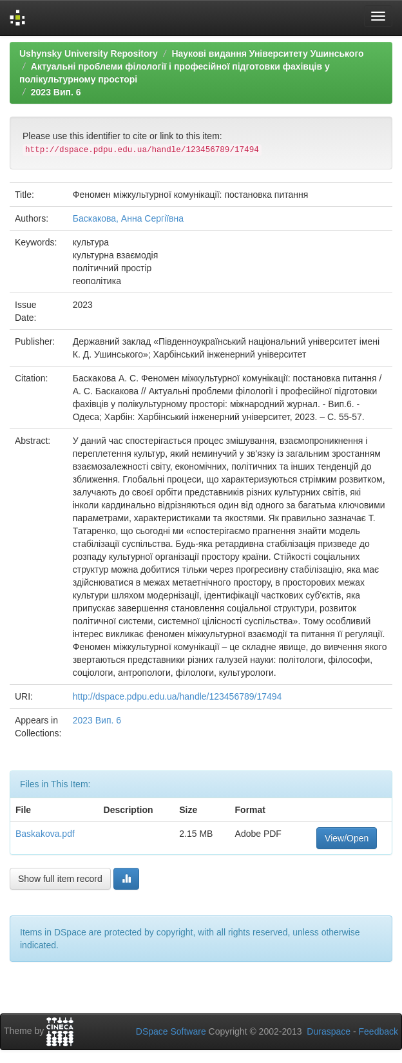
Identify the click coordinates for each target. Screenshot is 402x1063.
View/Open (346, 838)
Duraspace (328, 1031)
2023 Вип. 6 (56, 92)
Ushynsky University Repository (88, 53)
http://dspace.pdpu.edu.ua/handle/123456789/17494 (177, 696)
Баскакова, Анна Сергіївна (128, 218)
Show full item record (60, 879)
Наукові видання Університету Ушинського (267, 53)
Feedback (378, 1031)
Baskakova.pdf (45, 833)
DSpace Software (171, 1031)
